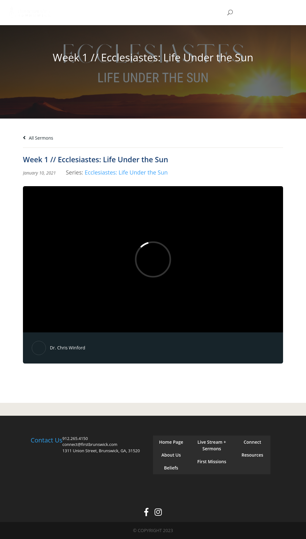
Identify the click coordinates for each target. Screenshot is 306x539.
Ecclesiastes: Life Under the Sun (126, 172)
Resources (252, 455)
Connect (252, 442)
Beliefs (171, 468)
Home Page (171, 442)
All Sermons (38, 138)
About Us (171, 455)
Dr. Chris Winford (67, 348)
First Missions (211, 461)
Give (258, 12)
